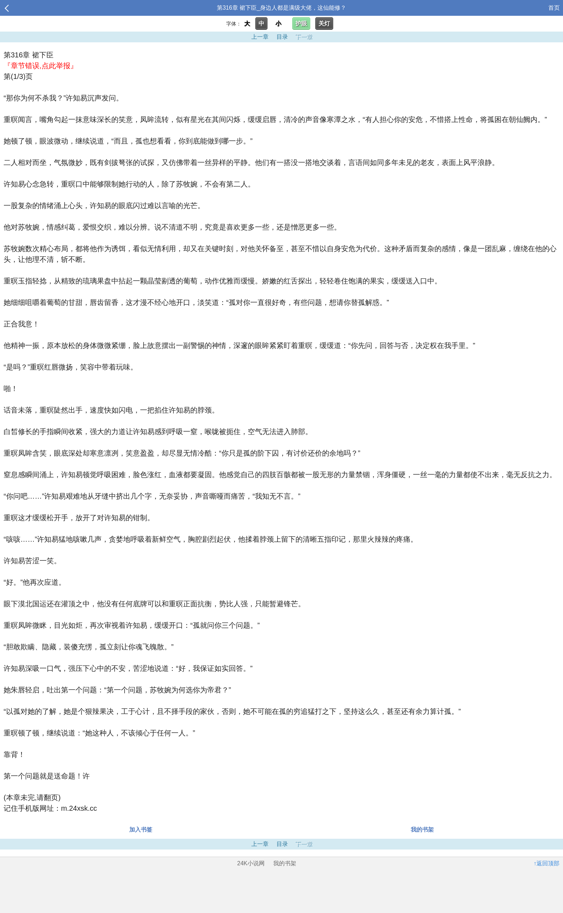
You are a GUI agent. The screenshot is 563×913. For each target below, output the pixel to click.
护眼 (301, 23)
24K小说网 (251, 863)
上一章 (260, 37)
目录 (282, 37)
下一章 (303, 37)
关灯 (324, 23)
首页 (554, 8)
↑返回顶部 (546, 863)
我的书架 (422, 830)
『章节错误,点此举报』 (41, 66)
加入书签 (140, 830)
